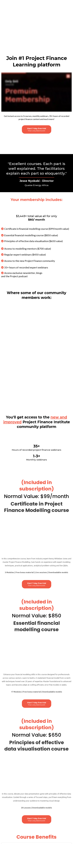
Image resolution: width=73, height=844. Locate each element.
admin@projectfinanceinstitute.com (37, 831)
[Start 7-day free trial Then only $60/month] (36, 86)
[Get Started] (36, 795)
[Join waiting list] (36, 93)
